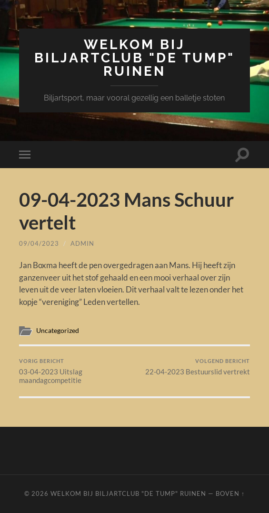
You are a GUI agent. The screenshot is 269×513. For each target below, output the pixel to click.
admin (82, 243)
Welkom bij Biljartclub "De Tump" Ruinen (134, 58)
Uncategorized (57, 330)
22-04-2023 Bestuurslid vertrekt (197, 367)
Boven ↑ (230, 493)
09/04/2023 (39, 243)
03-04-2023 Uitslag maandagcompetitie (75, 371)
